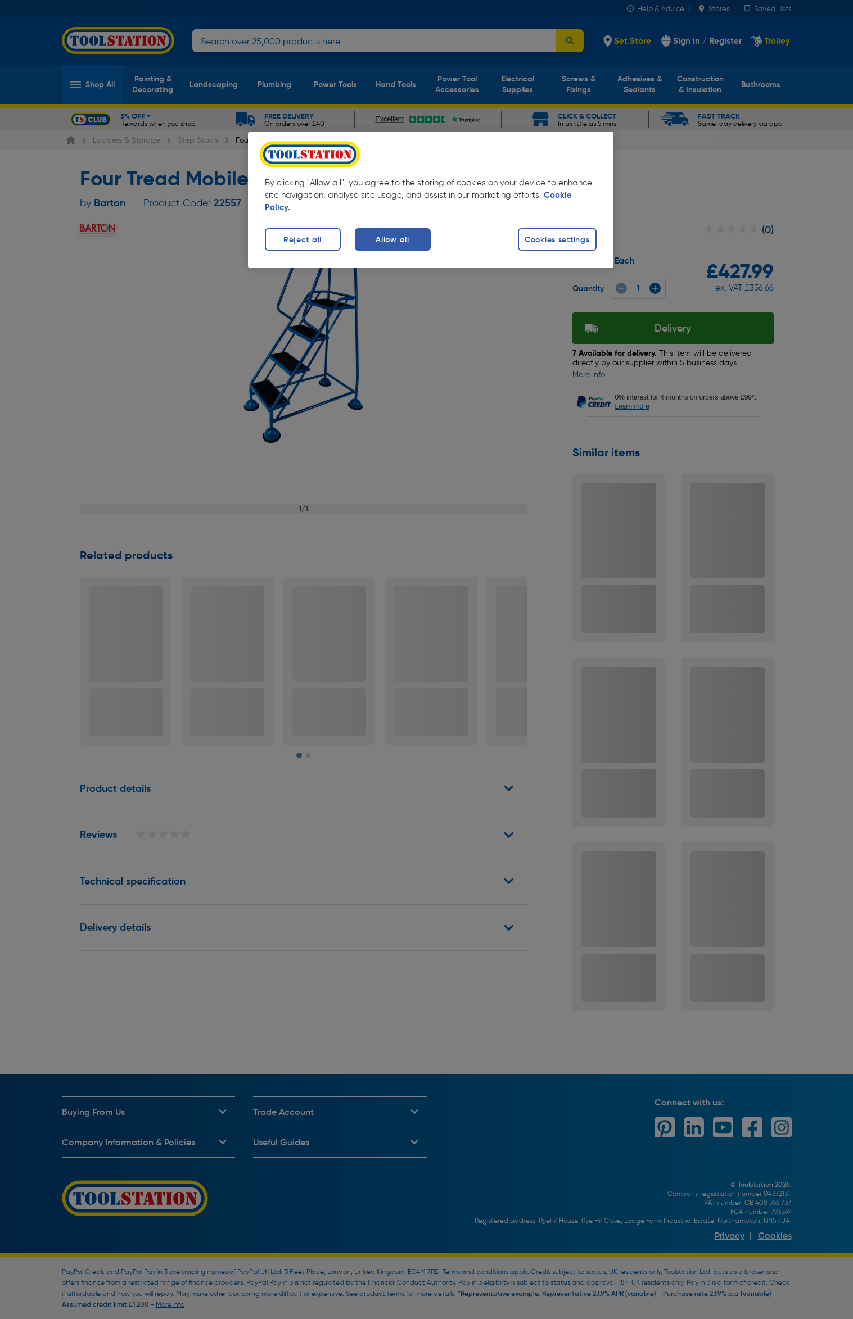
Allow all (392, 239)
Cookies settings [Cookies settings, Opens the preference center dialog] (557, 239)
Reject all (302, 239)
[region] (430, 200)
